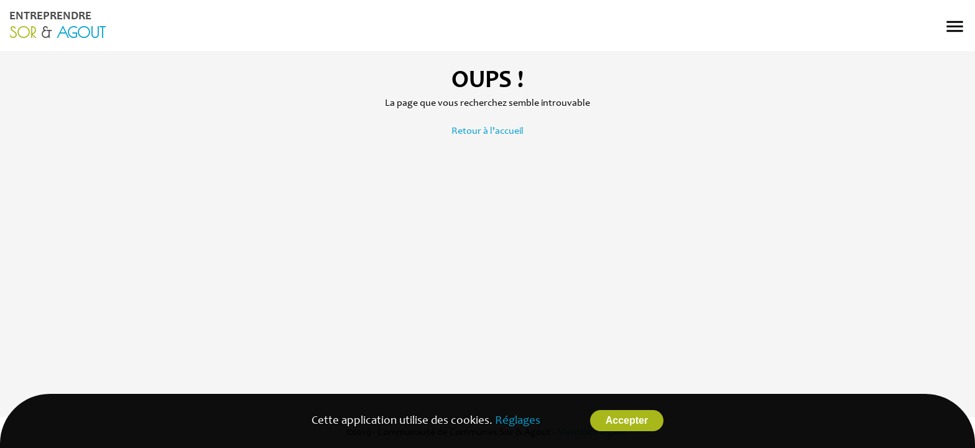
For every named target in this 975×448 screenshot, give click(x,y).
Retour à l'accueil (487, 131)
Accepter (627, 420)
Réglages (517, 421)
